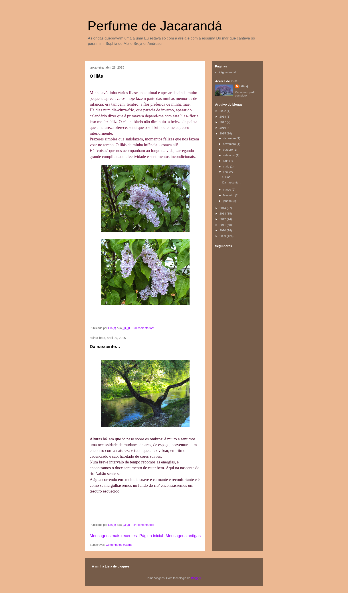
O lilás (96, 76)
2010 (223, 230)
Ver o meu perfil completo (245, 94)
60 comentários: (144, 328)
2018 (223, 116)
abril (226, 172)
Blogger (196, 578)
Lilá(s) (243, 86)
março (227, 189)
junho (227, 160)
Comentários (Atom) (119, 544)
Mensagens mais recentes (113, 536)
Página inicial (151, 536)
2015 (223, 133)
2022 (223, 110)
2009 (223, 236)
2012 (223, 219)
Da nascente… (105, 346)
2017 (223, 122)
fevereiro (229, 195)
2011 (223, 225)
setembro (229, 155)
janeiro (228, 201)
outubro (228, 149)
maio (226, 166)
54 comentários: (144, 524)
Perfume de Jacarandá (154, 25)
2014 (223, 208)
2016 (223, 127)
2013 (223, 213)
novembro (230, 144)
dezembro (230, 138)
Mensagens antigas (183, 536)
